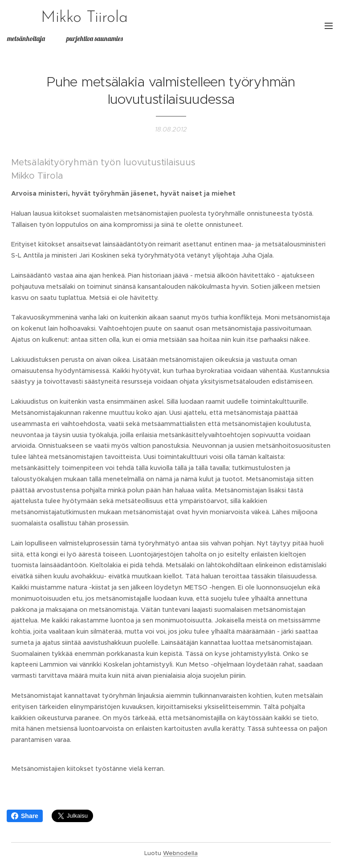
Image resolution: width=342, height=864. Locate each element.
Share (24, 815)
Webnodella (180, 853)
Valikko (329, 25)
